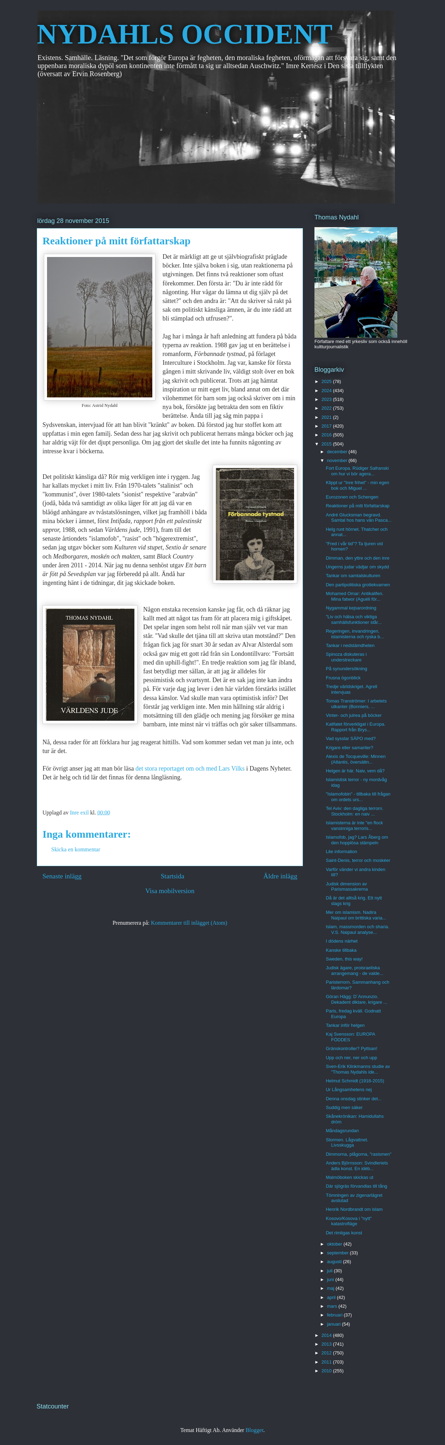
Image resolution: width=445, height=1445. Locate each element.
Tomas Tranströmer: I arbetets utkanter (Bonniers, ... (356, 703)
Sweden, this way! (344, 959)
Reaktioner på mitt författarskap (357, 505)
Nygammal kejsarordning (351, 608)
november (337, 460)
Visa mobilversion (169, 891)
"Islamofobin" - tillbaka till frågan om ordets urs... (358, 796)
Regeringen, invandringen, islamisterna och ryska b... (355, 633)
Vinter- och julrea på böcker (353, 715)
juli (330, 1270)
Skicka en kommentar (75, 849)
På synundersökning (346, 668)
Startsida (172, 876)
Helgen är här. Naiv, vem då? (355, 770)
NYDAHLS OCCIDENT (184, 34)
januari (334, 1324)
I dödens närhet (341, 941)
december (337, 451)
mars (333, 1306)
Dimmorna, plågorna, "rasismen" (358, 1154)
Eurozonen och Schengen (352, 497)
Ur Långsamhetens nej (349, 1089)
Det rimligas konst (344, 1232)
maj (331, 1288)
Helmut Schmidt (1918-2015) (355, 1080)
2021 (327, 417)
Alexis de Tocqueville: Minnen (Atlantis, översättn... (355, 759)
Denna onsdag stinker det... (353, 1098)
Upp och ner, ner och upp (351, 1057)
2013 (327, 1344)
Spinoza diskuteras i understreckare (346, 657)
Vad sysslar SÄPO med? (351, 738)
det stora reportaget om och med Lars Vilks (190, 768)
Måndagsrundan (342, 1130)
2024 (327, 390)
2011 (327, 1362)
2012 (327, 1352)
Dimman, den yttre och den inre (357, 558)
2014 (327, 1335)
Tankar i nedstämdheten (350, 645)
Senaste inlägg (61, 876)
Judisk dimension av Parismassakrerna (347, 886)
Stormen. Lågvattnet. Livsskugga (347, 1142)
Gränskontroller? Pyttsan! (351, 1048)
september (338, 1252)
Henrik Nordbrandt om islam (354, 1209)
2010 (327, 1370)
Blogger (255, 1430)
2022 (327, 408)
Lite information (341, 851)
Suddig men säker (344, 1107)
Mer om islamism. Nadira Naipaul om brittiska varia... (356, 915)
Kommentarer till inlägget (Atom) (189, 923)
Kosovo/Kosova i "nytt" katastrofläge (349, 1221)
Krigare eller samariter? (349, 747)
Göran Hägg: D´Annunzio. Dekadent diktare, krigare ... (356, 999)
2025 (327, 381)
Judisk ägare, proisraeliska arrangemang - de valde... (354, 970)
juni (331, 1279)
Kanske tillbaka (341, 950)
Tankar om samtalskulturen (353, 575)
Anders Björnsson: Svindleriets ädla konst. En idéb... (357, 1165)
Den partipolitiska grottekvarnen (358, 584)
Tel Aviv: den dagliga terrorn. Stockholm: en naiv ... (354, 811)
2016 (327, 434)
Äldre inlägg (280, 876)
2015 (327, 444)
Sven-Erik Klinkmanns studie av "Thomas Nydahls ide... (358, 1069)
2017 (327, 426)
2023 (327, 399)
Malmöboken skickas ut (349, 1177)
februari (335, 1315)
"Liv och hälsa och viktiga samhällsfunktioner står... (353, 619)
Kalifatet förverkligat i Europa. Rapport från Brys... (355, 726)
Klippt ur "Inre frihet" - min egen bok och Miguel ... (357, 485)
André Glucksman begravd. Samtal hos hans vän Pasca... (358, 517)
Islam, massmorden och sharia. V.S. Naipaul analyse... (357, 929)
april (332, 1297)
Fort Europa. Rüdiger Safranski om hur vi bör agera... (357, 471)
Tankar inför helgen (345, 1025)
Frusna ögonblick (343, 677)
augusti (335, 1261)
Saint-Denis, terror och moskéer (358, 860)
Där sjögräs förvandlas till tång (356, 1186)
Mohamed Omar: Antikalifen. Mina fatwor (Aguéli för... (354, 596)
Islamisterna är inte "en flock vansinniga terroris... (354, 825)
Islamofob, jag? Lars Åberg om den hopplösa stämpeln (357, 839)
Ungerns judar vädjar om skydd (357, 566)
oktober (335, 1244)
